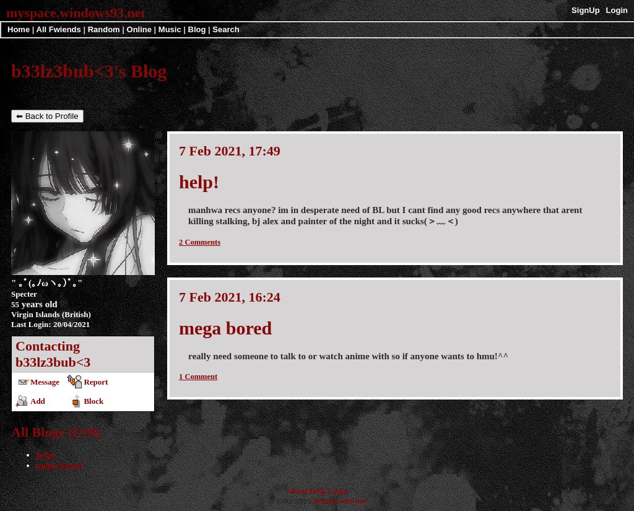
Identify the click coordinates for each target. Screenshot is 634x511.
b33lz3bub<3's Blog (89, 71)
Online (139, 29)
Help (318, 491)
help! (46, 455)
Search (225, 29)
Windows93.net (339, 500)
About (297, 491)
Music (169, 29)
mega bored (59, 465)
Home (18, 29)
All (59, 29)
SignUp (585, 10)
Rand (104, 29)
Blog (197, 29)
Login (617, 10)
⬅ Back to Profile (47, 116)
